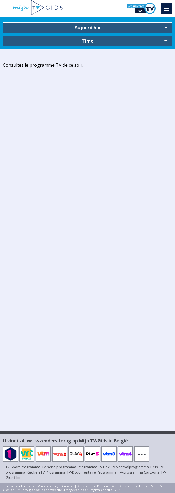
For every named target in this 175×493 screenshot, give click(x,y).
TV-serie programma (59, 466)
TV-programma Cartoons (138, 472)
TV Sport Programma (23, 466)
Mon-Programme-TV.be (129, 486)
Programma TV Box (94, 466)
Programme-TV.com (92, 486)
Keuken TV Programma (46, 472)
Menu (168, 6)
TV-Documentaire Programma (92, 472)
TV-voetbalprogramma (130, 466)
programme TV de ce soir (55, 65)
